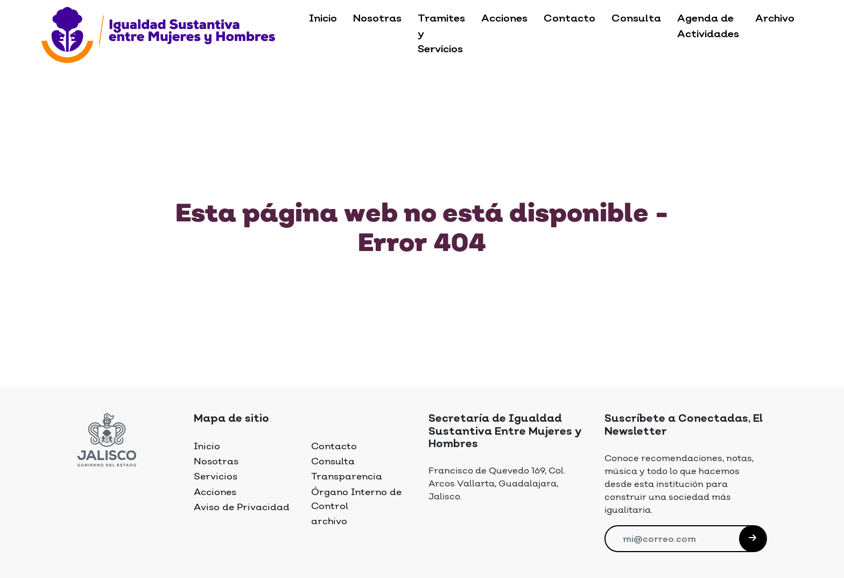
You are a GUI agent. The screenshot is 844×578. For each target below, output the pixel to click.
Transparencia (346, 476)
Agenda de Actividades (708, 26)
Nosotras (377, 19)
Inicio (323, 19)
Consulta (636, 19)
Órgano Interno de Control (356, 499)
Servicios (215, 476)
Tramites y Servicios (441, 34)
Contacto (569, 19)
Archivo (774, 19)
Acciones (504, 19)
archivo (329, 521)
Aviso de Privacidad (242, 507)
